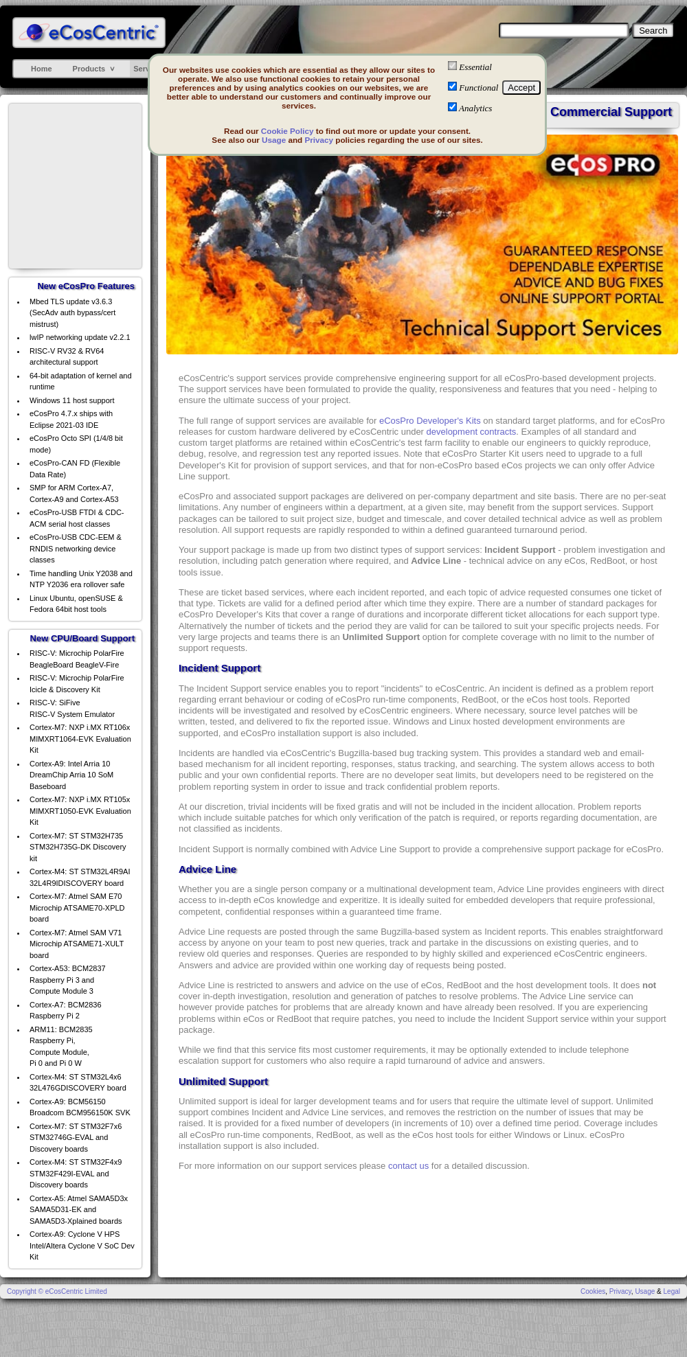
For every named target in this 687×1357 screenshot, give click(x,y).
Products (89, 69)
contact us (408, 1166)
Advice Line (207, 869)
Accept (521, 87)
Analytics (475, 108)
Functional (478, 87)
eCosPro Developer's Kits (430, 420)
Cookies (593, 1291)
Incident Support (219, 668)
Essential (475, 67)
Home (41, 69)
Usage (274, 139)
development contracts (472, 431)
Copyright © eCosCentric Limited (57, 1291)
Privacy (318, 139)
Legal (672, 1291)
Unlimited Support (223, 1081)
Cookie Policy (287, 130)
